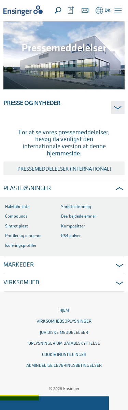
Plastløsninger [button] (27, 188)
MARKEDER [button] (18, 265)
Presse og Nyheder (31, 103)
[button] (118, 10)
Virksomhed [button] (21, 282)
